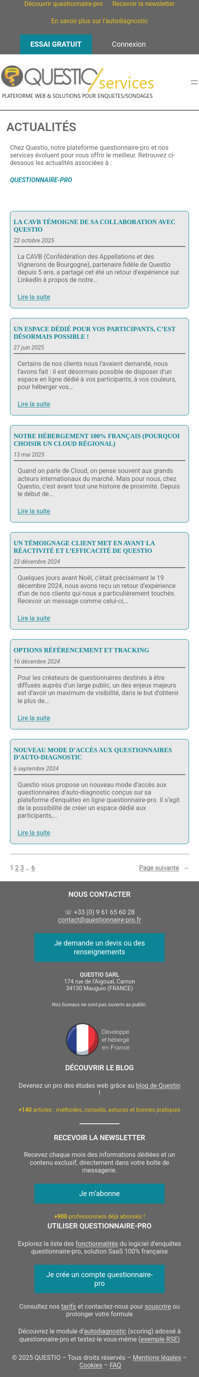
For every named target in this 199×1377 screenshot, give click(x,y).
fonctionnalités (97, 1244)
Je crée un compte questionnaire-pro (99, 1279)
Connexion (129, 44)
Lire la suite (34, 297)
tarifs (68, 1306)
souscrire (158, 1306)
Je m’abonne (99, 1193)
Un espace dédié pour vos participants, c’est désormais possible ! (94, 333)
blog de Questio (158, 1085)
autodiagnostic (105, 1331)
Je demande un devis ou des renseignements (99, 947)
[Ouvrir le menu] (194, 82)
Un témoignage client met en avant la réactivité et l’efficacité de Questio (84, 547)
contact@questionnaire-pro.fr (99, 920)
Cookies (91, 1365)
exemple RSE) (160, 1339)
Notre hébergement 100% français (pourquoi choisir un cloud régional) (97, 440)
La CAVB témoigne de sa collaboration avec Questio (94, 225)
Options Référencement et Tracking (81, 650)
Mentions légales (157, 1357)
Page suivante (164, 868)
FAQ (115, 1365)
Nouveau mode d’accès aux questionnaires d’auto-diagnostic (93, 754)
